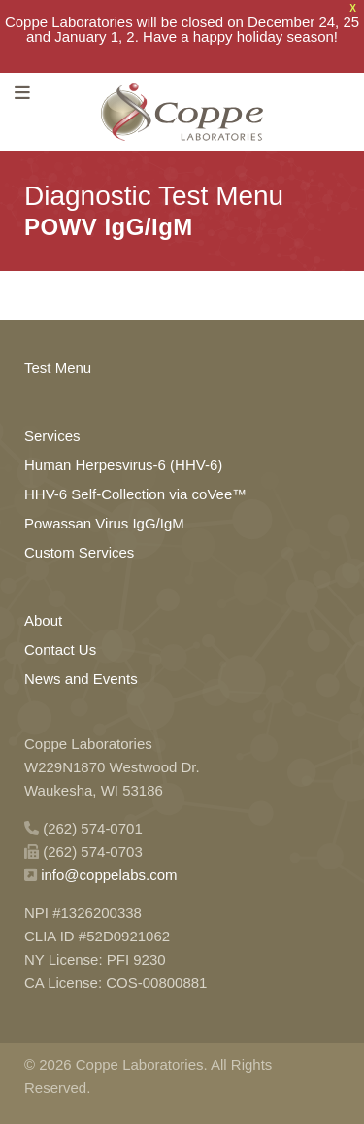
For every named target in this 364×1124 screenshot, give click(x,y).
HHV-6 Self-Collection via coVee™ (135, 491)
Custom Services (79, 549)
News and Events (81, 675)
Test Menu (57, 365)
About (43, 617)
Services (52, 433)
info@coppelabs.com (109, 872)
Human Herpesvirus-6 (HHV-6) (123, 462)
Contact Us (60, 646)
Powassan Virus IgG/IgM (104, 520)
